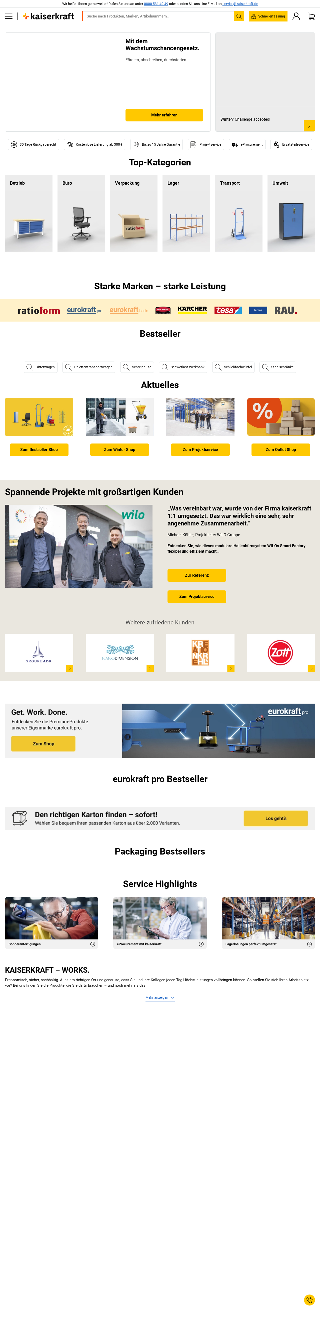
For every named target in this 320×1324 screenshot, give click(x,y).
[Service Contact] (309, 1300)
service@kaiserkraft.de (240, 4)
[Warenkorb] (311, 16)
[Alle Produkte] (8, 16)
